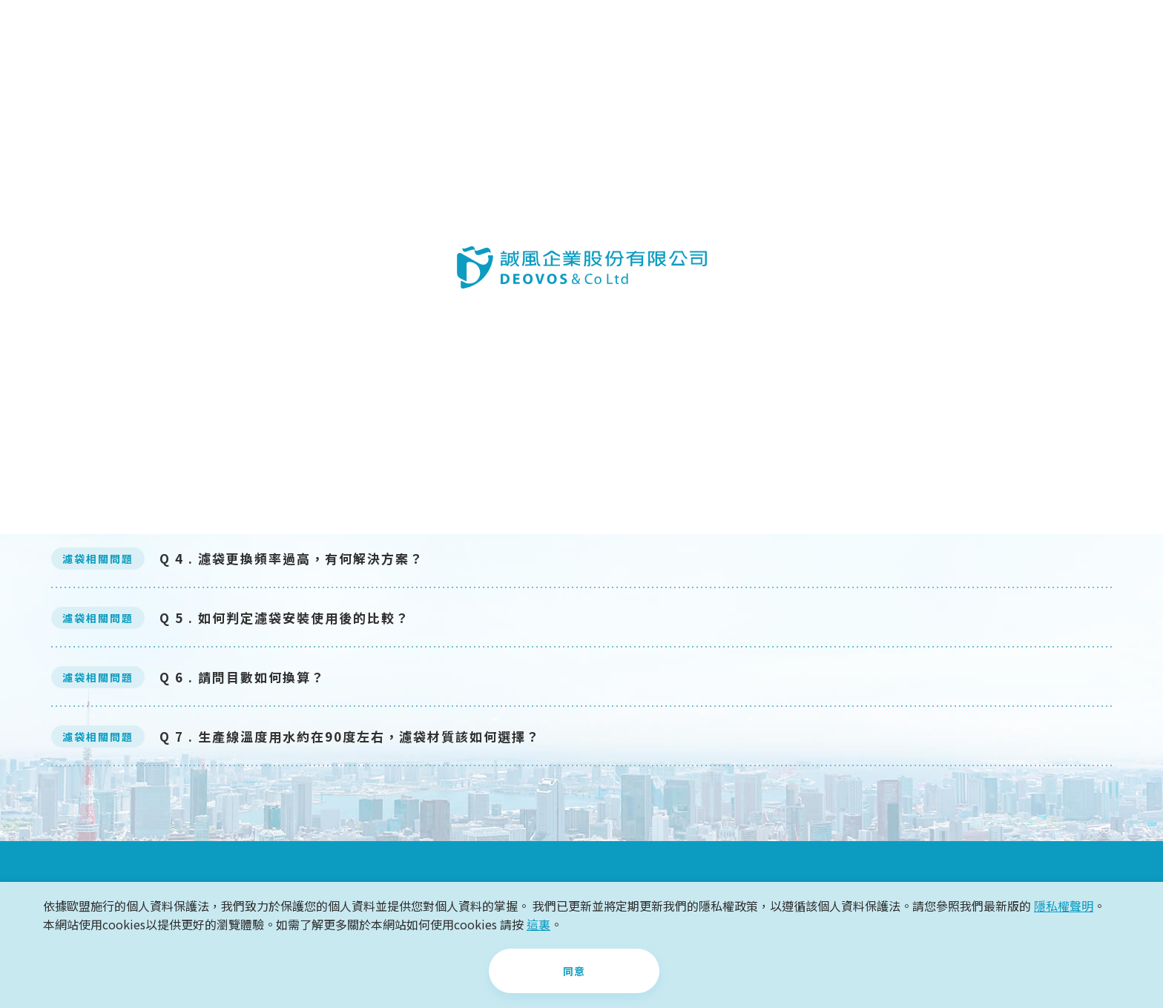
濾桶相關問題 (341, 266)
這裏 (538, 925)
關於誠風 (311, 33)
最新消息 (614, 33)
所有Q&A (982, 266)
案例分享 (513, 33)
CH (1114, 33)
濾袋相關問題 (661, 266)
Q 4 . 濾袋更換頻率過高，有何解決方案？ (291, 559)
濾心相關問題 (501, 266)
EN (1140, 33)
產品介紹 (412, 33)
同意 (574, 971)
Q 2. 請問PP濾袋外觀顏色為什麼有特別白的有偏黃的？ (334, 440)
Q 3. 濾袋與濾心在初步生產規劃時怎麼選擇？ (303, 499)
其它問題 (822, 266)
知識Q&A (715, 33)
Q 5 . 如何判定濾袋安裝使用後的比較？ (284, 618)
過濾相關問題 (181, 266)
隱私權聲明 (1063, 907)
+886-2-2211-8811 (979, 33)
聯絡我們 (826, 33)
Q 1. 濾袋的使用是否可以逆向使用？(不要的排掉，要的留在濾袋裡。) (380, 381)
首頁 (26, 96)
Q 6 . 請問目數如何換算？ (242, 677)
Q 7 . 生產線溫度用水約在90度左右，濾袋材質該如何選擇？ (349, 737)
